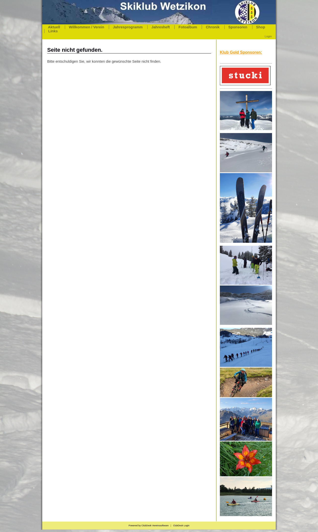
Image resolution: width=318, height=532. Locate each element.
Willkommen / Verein (86, 27)
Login (268, 36)
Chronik (212, 27)
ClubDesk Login (181, 525)
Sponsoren (237, 27)
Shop (260, 27)
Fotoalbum (187, 27)
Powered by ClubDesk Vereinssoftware (148, 525)
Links (53, 31)
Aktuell (54, 27)
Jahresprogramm (128, 27)
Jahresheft (160, 27)
